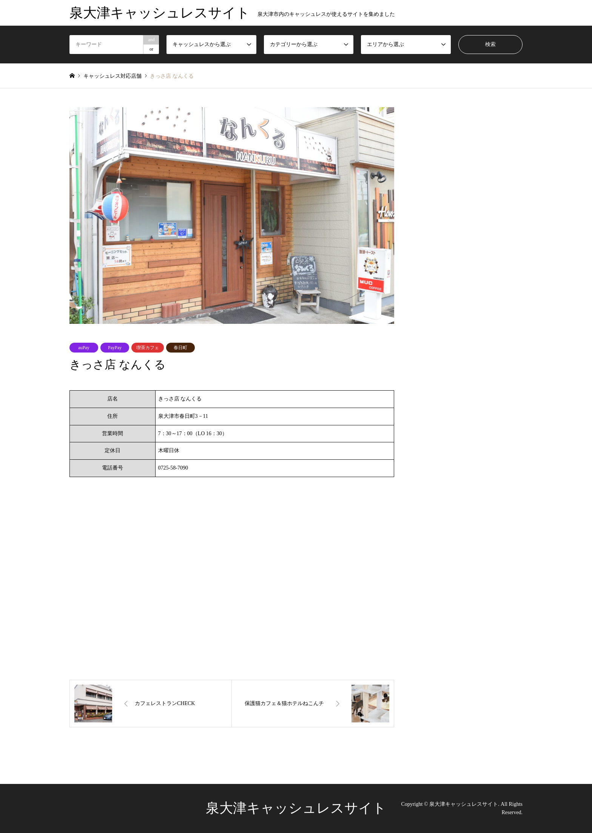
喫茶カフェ (147, 347)
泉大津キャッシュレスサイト (296, 808)
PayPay (115, 347)
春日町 (180, 347)
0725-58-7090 (173, 468)
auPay (83, 347)
